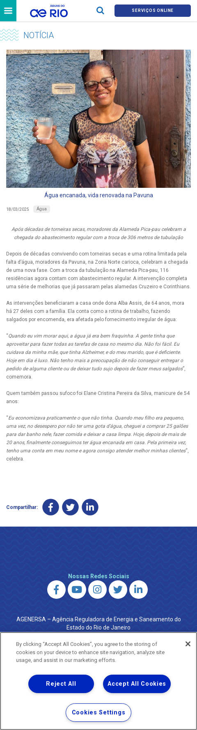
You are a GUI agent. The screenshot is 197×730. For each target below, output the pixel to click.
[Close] (188, 644)
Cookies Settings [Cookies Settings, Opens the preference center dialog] (99, 712)
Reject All (61, 683)
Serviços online (153, 10)
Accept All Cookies (137, 683)
